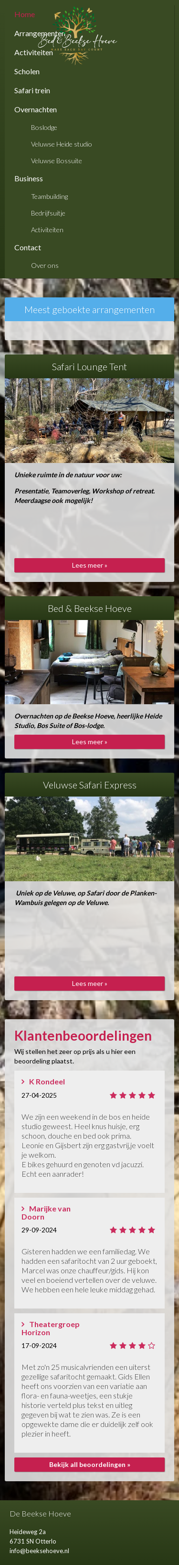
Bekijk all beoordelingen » (89, 1464)
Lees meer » (89, 565)
